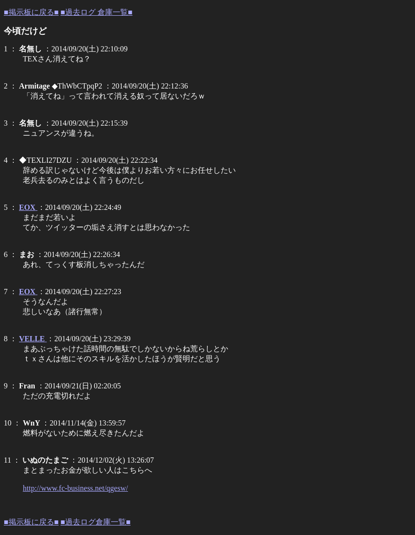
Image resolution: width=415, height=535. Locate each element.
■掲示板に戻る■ (31, 12)
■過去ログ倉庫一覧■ (95, 522)
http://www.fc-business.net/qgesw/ (75, 488)
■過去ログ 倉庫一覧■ (96, 12)
